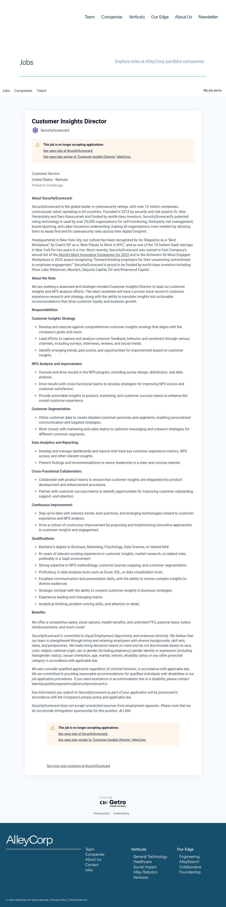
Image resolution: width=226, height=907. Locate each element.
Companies (94, 855)
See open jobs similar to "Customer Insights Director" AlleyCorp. (87, 157)
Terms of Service (78, 900)
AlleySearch (189, 862)
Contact (91, 865)
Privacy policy (101, 813)
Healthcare (142, 862)
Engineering (189, 857)
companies (27, 91)
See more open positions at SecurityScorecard (78, 766)
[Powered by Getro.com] (113, 802)
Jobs (89, 870)
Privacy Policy (59, 900)
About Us (93, 860)
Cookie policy (121, 813)
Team (89, 850)
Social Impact (144, 867)
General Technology (150, 857)
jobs (7, 91)
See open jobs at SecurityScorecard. (68, 151)
